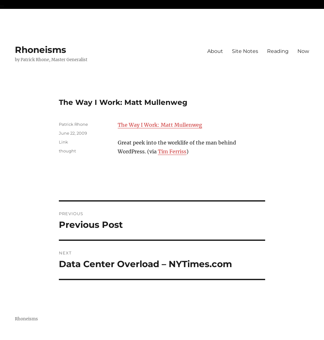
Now (303, 51)
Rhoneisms (40, 49)
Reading (278, 51)
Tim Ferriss (172, 151)
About (215, 51)
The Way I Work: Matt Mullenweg (160, 125)
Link (63, 141)
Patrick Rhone (73, 124)
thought (67, 150)
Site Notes (245, 51)
